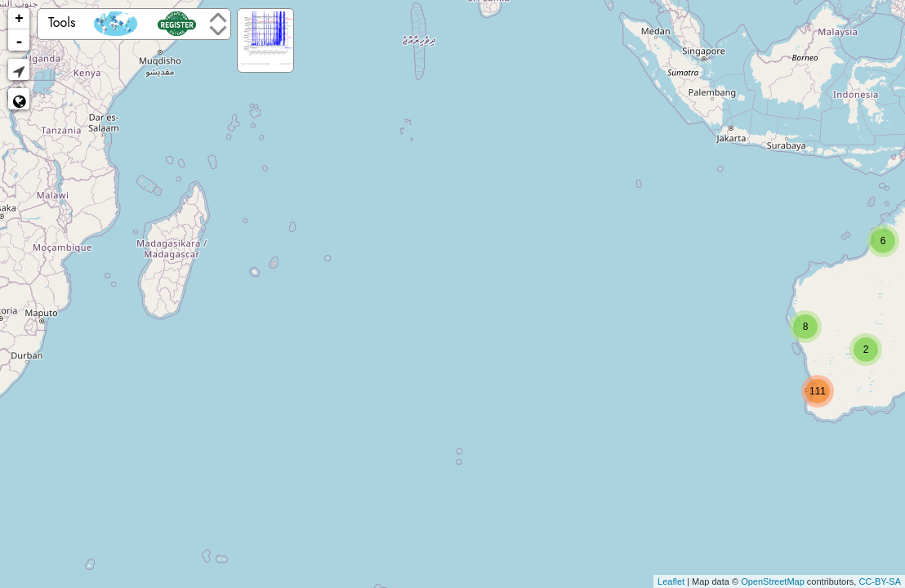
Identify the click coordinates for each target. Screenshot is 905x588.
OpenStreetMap (773, 581)
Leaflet (671, 581)
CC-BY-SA (879, 581)
